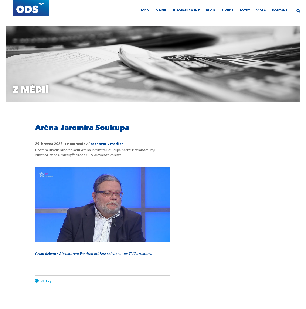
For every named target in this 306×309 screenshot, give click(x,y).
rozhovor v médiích (107, 144)
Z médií (227, 10)
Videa (261, 10)
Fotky (244, 10)
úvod (144, 10)
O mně (160, 10)
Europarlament (186, 10)
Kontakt (280, 10)
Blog (210, 10)
